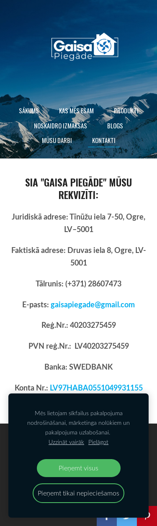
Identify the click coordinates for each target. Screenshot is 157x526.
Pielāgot (98, 442)
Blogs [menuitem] (115, 125)
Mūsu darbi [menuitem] (57, 140)
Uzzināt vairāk (66, 442)
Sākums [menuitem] (29, 110)
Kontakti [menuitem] (104, 140)
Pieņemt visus (78, 467)
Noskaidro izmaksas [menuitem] (60, 125)
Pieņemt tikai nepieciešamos (78, 492)
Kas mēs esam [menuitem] (76, 110)
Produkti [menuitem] (126, 110)
